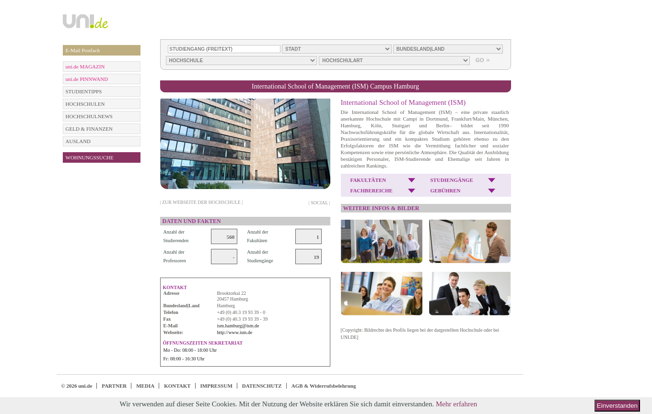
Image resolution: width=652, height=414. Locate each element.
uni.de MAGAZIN (85, 66)
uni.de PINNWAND (87, 79)
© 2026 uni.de (77, 386)
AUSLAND (78, 141)
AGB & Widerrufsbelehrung (323, 386)
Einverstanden (617, 405)
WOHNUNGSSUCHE (90, 157)
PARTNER (114, 386)
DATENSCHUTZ (262, 386)
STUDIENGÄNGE (452, 180)
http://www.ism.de (235, 332)
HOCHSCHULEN (85, 104)
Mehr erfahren (456, 404)
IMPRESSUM (216, 386)
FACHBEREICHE (371, 190)
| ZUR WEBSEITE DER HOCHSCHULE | (201, 202)
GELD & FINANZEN (89, 129)
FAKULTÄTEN (368, 180)
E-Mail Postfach (83, 50)
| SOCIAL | (319, 202)
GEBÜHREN (446, 190)
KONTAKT (177, 386)
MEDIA (145, 386)
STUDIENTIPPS (84, 91)
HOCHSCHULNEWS (89, 116)
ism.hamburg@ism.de (238, 325)
